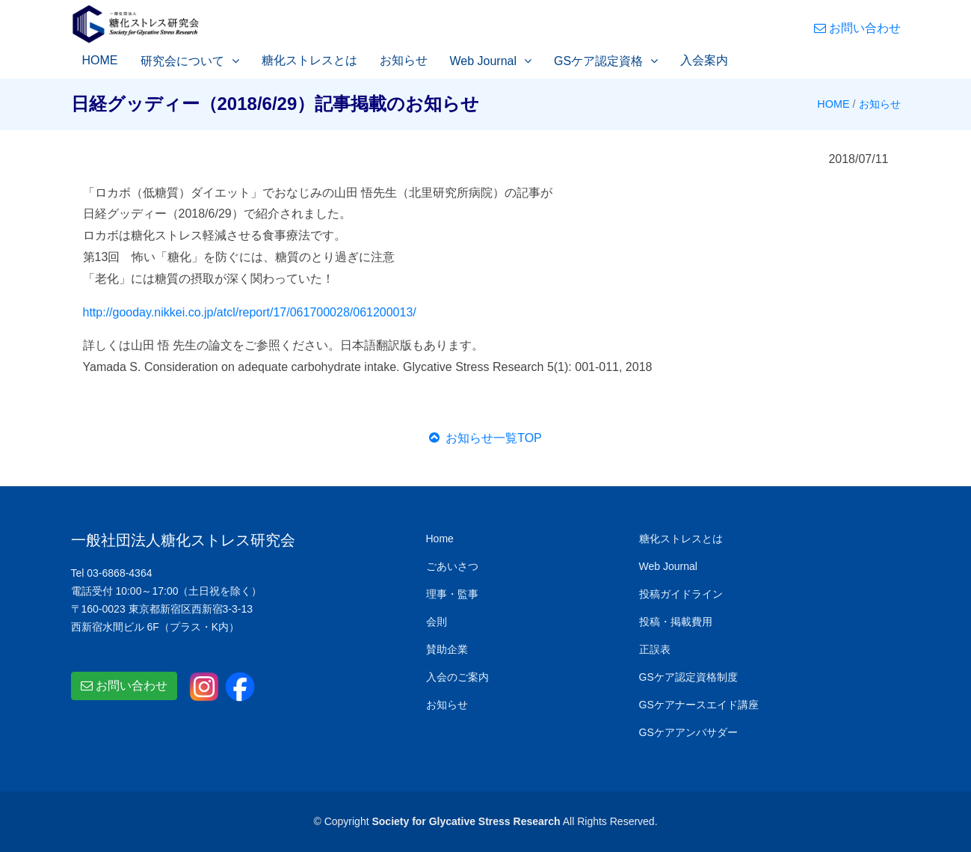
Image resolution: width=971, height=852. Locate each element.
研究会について (182, 61)
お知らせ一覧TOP (485, 438)
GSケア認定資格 (598, 61)
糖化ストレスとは (309, 60)
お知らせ (404, 60)
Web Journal (483, 61)
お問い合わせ (857, 28)
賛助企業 (447, 649)
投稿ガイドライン (681, 594)
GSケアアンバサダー (688, 732)
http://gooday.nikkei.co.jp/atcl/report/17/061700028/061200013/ (249, 312)
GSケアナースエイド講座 (699, 705)
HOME (100, 60)
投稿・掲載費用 (675, 622)
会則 (436, 622)
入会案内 (704, 60)
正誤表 (655, 649)
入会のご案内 (457, 677)
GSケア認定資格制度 (688, 677)
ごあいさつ (452, 566)
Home (440, 539)
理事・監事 (452, 594)
